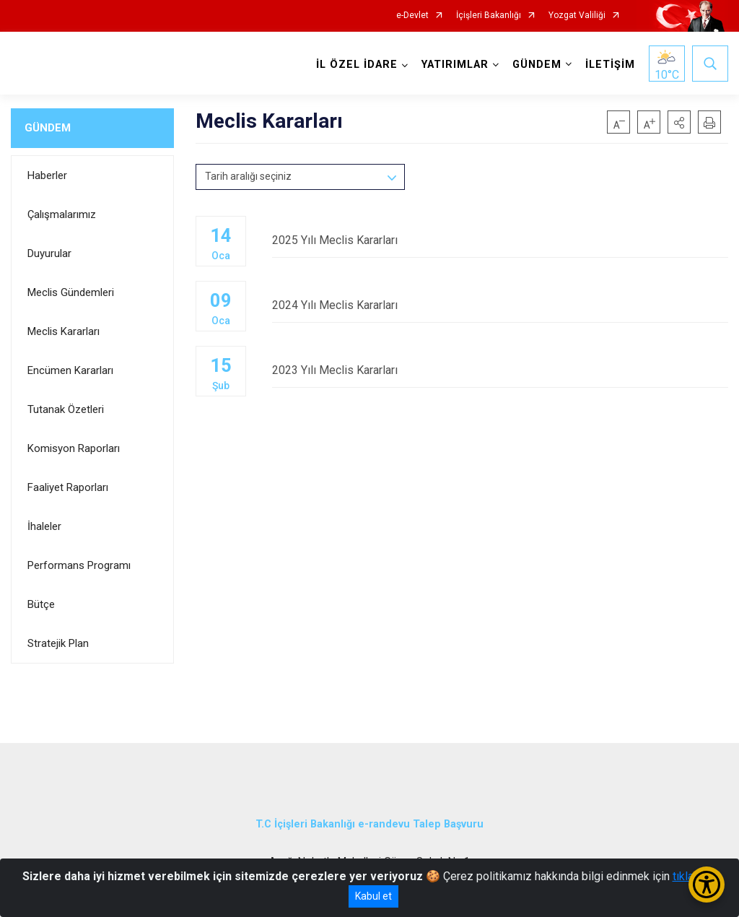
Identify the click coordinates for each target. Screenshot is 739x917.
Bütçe (41, 604)
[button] (679, 122)
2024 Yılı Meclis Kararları (500, 305)
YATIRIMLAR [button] (455, 64)
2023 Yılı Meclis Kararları (500, 370)
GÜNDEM (48, 127)
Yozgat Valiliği (576, 15)
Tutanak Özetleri (65, 409)
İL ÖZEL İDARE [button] (357, 64)
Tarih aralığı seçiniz (248, 176)
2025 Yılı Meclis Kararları (500, 240)
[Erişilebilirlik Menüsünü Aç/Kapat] (706, 884)
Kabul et (373, 896)
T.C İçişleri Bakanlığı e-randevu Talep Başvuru (369, 824)
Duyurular (49, 253)
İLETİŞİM (610, 64)
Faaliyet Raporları (67, 487)
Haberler (47, 175)
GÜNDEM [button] (536, 64)
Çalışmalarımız (61, 214)
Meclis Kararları (63, 331)
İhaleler (44, 526)
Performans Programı (79, 565)
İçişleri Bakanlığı (488, 15)
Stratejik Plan (58, 643)
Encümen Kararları (70, 370)
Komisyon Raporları (73, 448)
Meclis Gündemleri (70, 292)
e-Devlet (412, 15)
